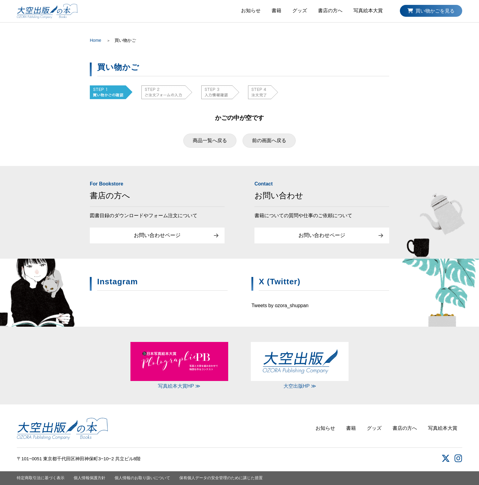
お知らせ (251, 10)
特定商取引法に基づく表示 (40, 478)
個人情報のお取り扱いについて (142, 478)
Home (95, 40)
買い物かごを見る (431, 10)
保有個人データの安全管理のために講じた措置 (221, 478)
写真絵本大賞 (368, 10)
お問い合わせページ (157, 235)
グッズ (299, 10)
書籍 (276, 10)
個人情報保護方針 (89, 478)
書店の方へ (330, 10)
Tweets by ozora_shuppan (280, 305)
